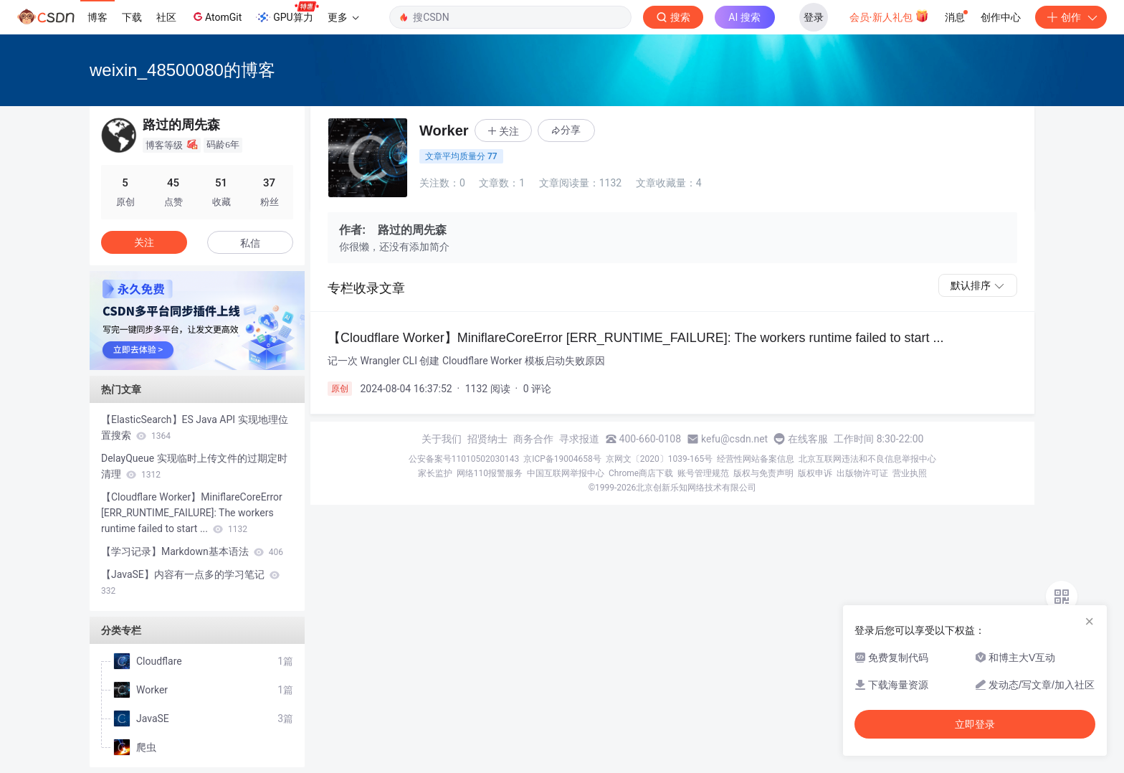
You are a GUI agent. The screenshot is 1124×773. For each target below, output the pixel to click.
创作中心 (1001, 17)
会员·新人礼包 (889, 16)
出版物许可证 (862, 473)
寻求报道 (579, 439)
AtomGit (216, 16)
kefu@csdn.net (734, 439)
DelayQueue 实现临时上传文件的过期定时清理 (194, 466)
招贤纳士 (487, 439)
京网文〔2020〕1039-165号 (659, 459)
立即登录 (975, 724)
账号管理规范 (703, 473)
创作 (1071, 17)
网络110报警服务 (490, 473)
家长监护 (435, 473)
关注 (144, 242)
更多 (343, 17)
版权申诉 (815, 473)
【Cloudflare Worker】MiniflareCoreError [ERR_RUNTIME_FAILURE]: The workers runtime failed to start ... (191, 512)
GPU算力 (287, 12)
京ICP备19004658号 (562, 459)
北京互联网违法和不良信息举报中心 (867, 459)
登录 (814, 17)
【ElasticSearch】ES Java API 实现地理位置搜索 (194, 427)
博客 (97, 17)
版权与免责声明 (763, 473)
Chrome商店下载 (641, 473)
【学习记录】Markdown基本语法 (192, 551)
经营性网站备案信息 (755, 459)
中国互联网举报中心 (565, 473)
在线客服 (808, 439)
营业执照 (909, 473)
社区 (166, 17)
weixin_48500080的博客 (182, 70)
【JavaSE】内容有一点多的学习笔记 (190, 582)
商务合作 (533, 439)
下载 (132, 17)
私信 (250, 243)
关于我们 (442, 439)
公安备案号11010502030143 (464, 459)
